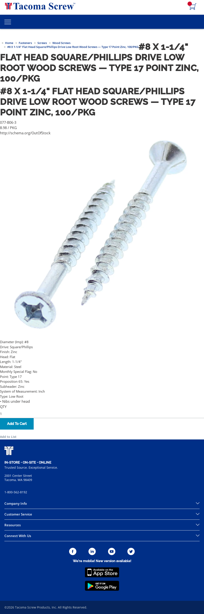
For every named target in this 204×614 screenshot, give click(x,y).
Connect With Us (17, 536)
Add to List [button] (8, 437)
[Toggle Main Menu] (7, 22)
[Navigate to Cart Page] (193, 7)
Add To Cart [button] (17, 424)
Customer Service (18, 514)
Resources (12, 525)
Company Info (15, 503)
